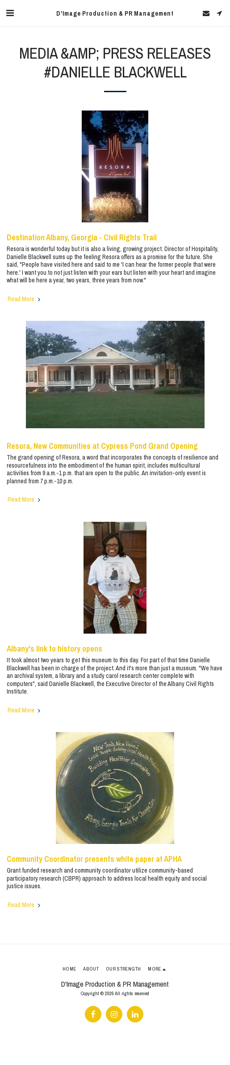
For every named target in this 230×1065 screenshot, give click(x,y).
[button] (9, 13)
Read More (25, 299)
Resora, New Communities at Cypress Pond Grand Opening (102, 446)
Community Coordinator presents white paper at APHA (94, 859)
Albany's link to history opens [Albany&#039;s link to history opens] (54, 648)
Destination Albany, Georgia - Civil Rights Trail (82, 237)
